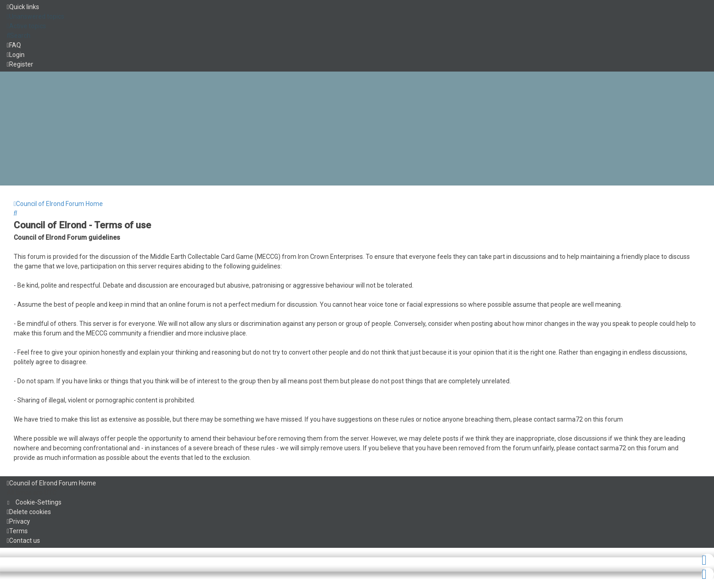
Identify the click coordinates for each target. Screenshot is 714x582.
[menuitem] (35, 16)
